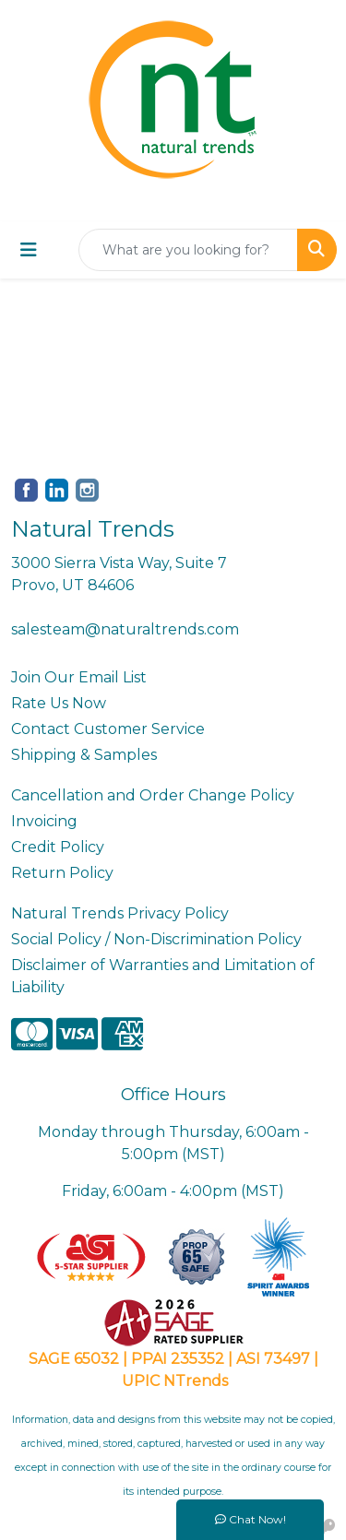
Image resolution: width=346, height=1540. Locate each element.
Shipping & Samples (84, 755)
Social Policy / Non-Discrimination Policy (156, 939)
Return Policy (62, 873)
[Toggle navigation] (28, 250)
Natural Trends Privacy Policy (120, 913)
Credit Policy (57, 847)
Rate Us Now (58, 703)
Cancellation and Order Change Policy (152, 795)
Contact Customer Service (108, 729)
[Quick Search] (188, 250)
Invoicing (44, 821)
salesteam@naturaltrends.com (125, 629)
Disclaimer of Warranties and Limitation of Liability (163, 976)
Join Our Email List (79, 677)
